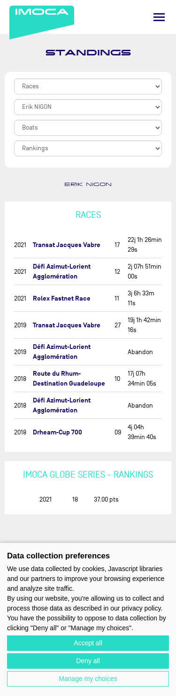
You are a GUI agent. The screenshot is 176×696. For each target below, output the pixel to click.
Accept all (88, 643)
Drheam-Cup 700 (57, 432)
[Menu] (159, 17)
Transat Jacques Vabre (66, 245)
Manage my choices (88, 678)
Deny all (88, 661)
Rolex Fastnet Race (62, 298)
